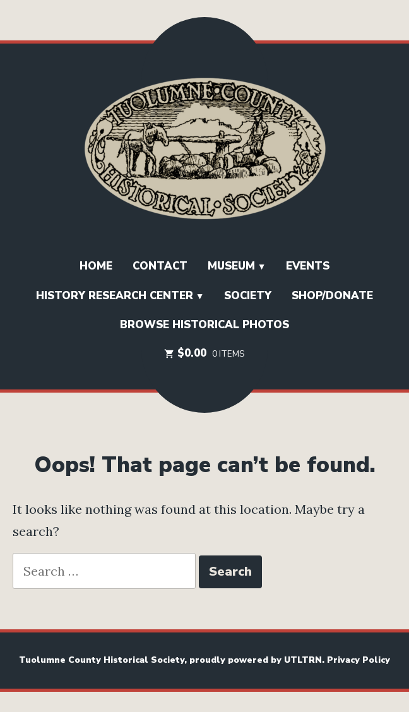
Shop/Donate (332, 295)
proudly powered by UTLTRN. (258, 660)
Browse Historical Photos (204, 324)
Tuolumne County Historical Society (101, 660)
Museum (231, 266)
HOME (96, 266)
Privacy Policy (358, 660)
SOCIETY (247, 295)
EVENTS (307, 266)
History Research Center (114, 295)
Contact (160, 266)
